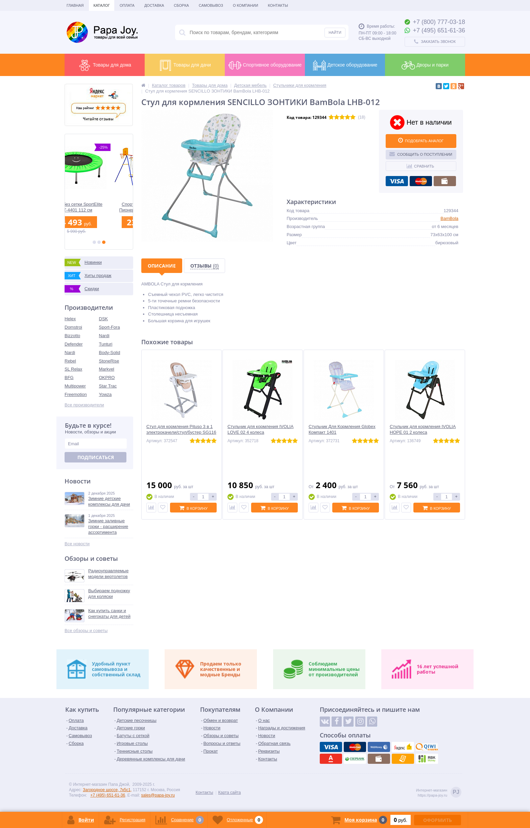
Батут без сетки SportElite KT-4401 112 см (99, 207)
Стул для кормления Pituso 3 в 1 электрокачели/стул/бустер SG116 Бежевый (181, 432)
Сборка (181, 5)
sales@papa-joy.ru (158, 795)
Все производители (84, 404)
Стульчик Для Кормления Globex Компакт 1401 (342, 429)
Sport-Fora (109, 327)
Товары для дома (104, 65)
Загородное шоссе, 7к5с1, (107, 789)
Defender (73, 344)
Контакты (278, 5)
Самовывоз (211, 5)
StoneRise (109, 360)
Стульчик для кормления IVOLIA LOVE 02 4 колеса (260, 429)
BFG (69, 377)
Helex (70, 318)
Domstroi (73, 327)
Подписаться (95, 457)
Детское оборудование (345, 65)
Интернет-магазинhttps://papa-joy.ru (438, 793)
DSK (103, 318)
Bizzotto (72, 335)
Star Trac (108, 385)
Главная (75, 5)
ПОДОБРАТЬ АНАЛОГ (420, 140)
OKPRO (107, 377)
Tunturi (106, 344)
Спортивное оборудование (265, 65)
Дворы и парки (425, 65)
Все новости (77, 543)
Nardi (104, 335)
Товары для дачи (185, 65)
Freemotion (76, 394)
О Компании (245, 5)
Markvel (107, 369)
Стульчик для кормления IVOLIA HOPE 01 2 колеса (423, 429)
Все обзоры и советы (86, 630)
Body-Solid (109, 352)
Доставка (154, 5)
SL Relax (73, 369)
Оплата (127, 5)
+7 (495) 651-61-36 (107, 795)
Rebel (70, 360)
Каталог (101, 5)
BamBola (449, 218)
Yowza (105, 394)
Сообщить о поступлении (420, 153)
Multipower (75, 385)
